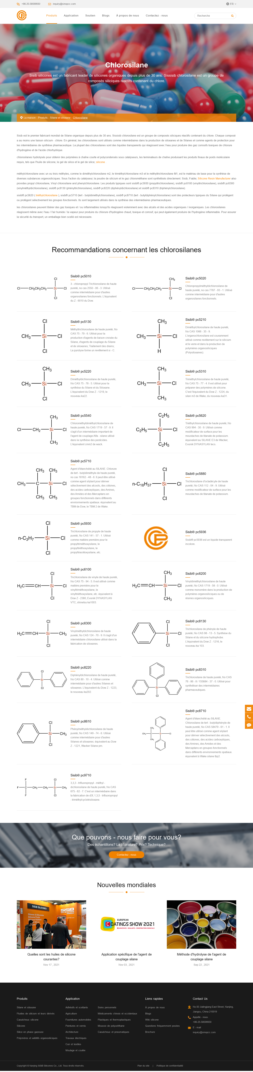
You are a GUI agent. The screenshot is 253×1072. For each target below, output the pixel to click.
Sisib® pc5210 (195, 319)
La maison (30, 117)
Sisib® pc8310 (195, 669)
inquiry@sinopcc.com (64, 3)
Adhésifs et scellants (77, 1008)
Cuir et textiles (73, 1045)
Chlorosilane (80, 117)
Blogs (106, 15)
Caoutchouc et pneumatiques (113, 1033)
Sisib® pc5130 (81, 322)
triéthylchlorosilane (46, 195)
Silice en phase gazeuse (30, 1033)
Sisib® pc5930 (81, 523)
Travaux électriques (76, 1039)
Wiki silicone (152, 1020)
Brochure (150, 1033)
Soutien (90, 15)
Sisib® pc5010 (81, 276)
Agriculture (71, 1014)
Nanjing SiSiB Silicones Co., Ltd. (46, 1067)
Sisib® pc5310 (195, 371)
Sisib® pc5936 (195, 532)
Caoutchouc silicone (27, 1020)
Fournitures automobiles (78, 1020)
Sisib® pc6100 (81, 569)
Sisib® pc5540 (81, 415)
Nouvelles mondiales (126, 886)
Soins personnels (107, 1008)
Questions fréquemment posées (162, 1027)
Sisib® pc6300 (81, 623)
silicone (101, 162)
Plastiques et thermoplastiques (114, 1020)
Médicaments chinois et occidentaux (117, 1014)
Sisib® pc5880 (195, 473)
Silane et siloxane (60, 117)
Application (71, 15)
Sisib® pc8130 (195, 621)
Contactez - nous (157, 15)
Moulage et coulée (75, 1051)
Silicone (21, 1027)
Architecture (72, 1033)
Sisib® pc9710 (81, 775)
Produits (51, 15)
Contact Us (200, 999)
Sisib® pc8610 (81, 721)
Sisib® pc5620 (195, 415)
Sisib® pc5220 (81, 371)
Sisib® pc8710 (195, 711)
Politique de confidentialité (170, 1067)
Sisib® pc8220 (81, 667)
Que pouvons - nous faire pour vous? (126, 838)
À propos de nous (127, 15)
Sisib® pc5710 (81, 461)
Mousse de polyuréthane (111, 1027)
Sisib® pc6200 (195, 573)
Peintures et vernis (76, 1027)
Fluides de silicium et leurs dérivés (36, 1014)
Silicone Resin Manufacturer (214, 178)
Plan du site (143, 1067)
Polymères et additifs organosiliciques (37, 1039)
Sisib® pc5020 (195, 278)
